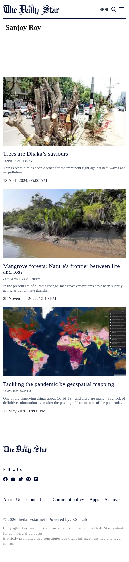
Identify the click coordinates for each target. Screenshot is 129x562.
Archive (112, 499)
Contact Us (36, 499)
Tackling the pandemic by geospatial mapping (58, 384)
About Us (12, 499)
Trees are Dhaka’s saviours (35, 153)
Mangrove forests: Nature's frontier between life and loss (61, 269)
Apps (94, 499)
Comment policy (68, 499)
